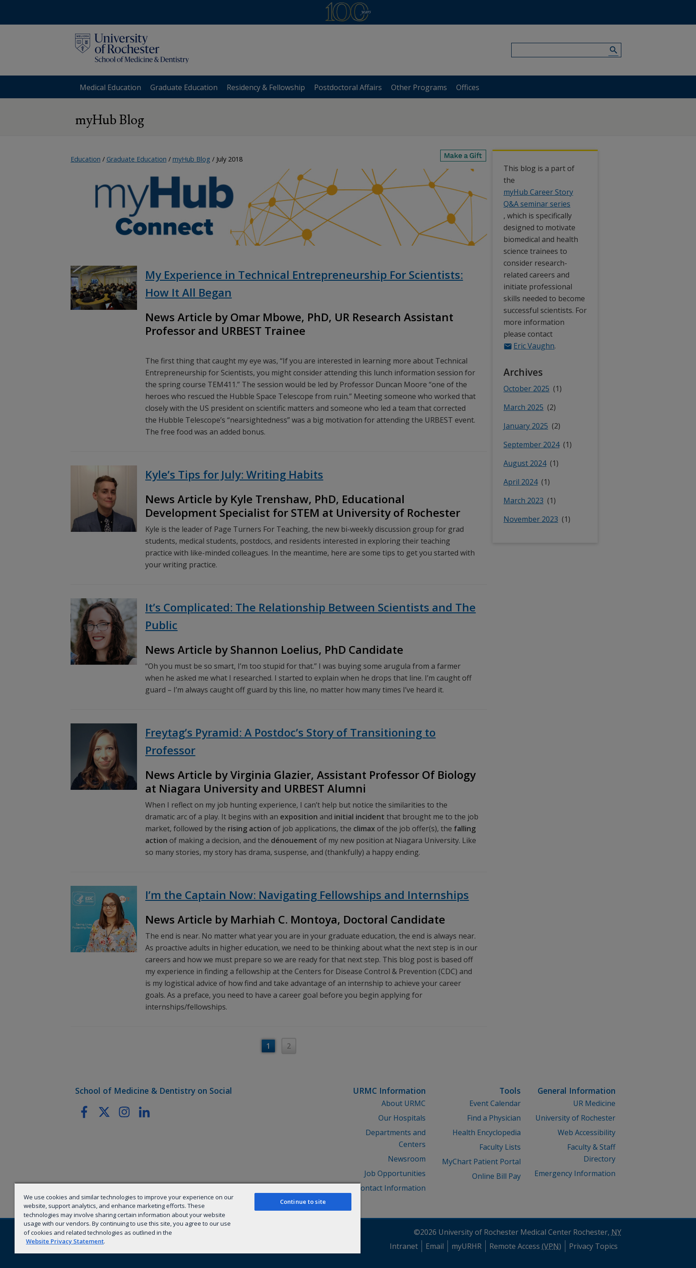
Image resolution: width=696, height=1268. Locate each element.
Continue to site (303, 1201)
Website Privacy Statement (65, 1241)
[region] (188, 1217)
